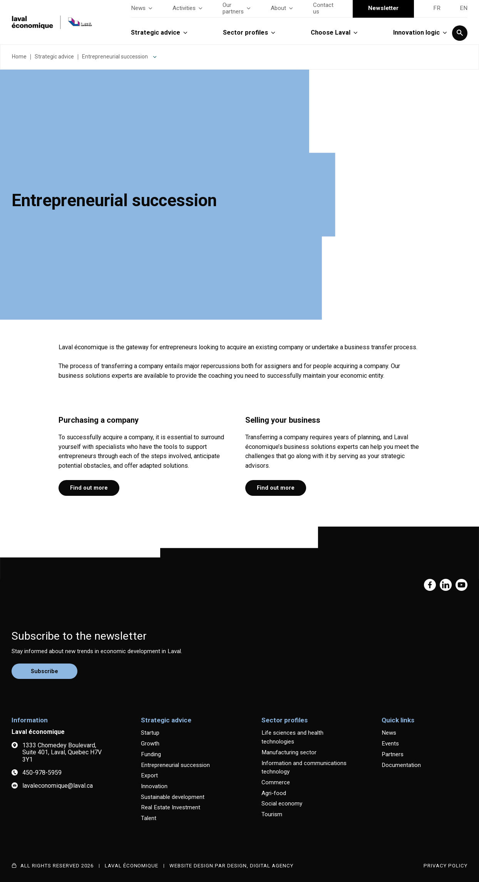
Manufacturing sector (289, 752)
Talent (148, 818)
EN (463, 8)
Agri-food (273, 793)
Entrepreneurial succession (115, 56)
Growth (150, 743)
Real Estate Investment (170, 807)
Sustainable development (172, 797)
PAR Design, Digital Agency (254, 866)
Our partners (237, 8)
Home (19, 56)
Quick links (398, 720)
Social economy (281, 803)
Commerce (275, 782)
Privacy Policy (445, 866)
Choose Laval (334, 32)
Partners (393, 754)
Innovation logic (420, 32)
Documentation (401, 765)
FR (436, 8)
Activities (188, 8)
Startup (150, 732)
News (142, 8)
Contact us (323, 8)
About (282, 8)
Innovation (154, 786)
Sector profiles (249, 32)
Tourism (271, 814)
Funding (151, 754)
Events (390, 743)
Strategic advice (159, 32)
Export (149, 775)
